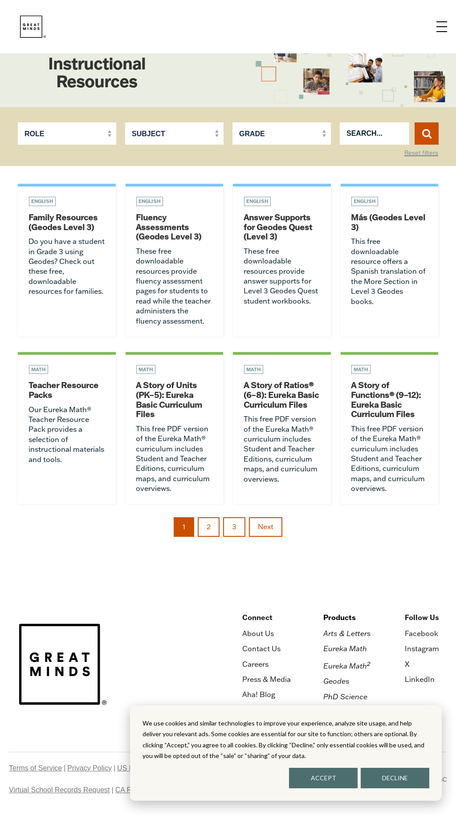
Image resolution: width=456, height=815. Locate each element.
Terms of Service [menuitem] (35, 769)
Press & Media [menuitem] (266, 680)
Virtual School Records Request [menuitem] (59, 791)
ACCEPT (323, 778)
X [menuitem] (407, 665)
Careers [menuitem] (255, 665)
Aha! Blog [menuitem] (258, 696)
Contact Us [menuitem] (261, 649)
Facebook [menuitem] (421, 634)
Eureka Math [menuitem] (345, 649)
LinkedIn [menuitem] (420, 680)
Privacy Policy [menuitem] (89, 769)
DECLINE (395, 778)
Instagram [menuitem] (422, 649)
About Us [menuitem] (258, 634)
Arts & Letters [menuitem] (347, 634)
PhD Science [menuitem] (345, 697)
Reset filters (421, 153)
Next (265, 527)
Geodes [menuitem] (336, 682)
